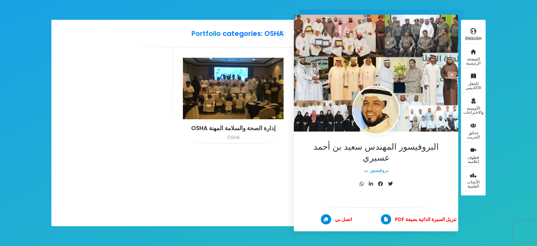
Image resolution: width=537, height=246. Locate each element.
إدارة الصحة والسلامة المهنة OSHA (233, 128)
